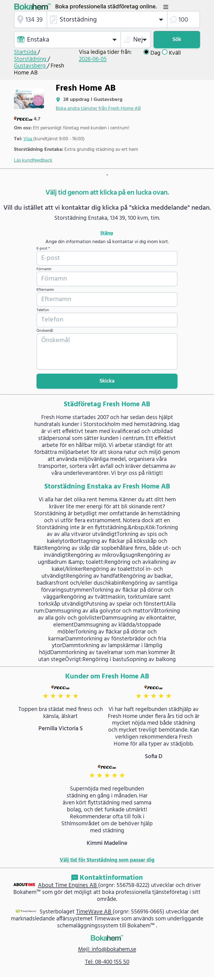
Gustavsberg (30, 66)
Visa (28, 139)
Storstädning (31, 59)
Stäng (106, 233)
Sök (176, 39)
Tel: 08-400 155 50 (107, 962)
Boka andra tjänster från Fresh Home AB (98, 109)
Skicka (107, 381)
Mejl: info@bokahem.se (107, 949)
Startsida (26, 52)
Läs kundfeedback (33, 160)
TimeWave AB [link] (94, 911)
